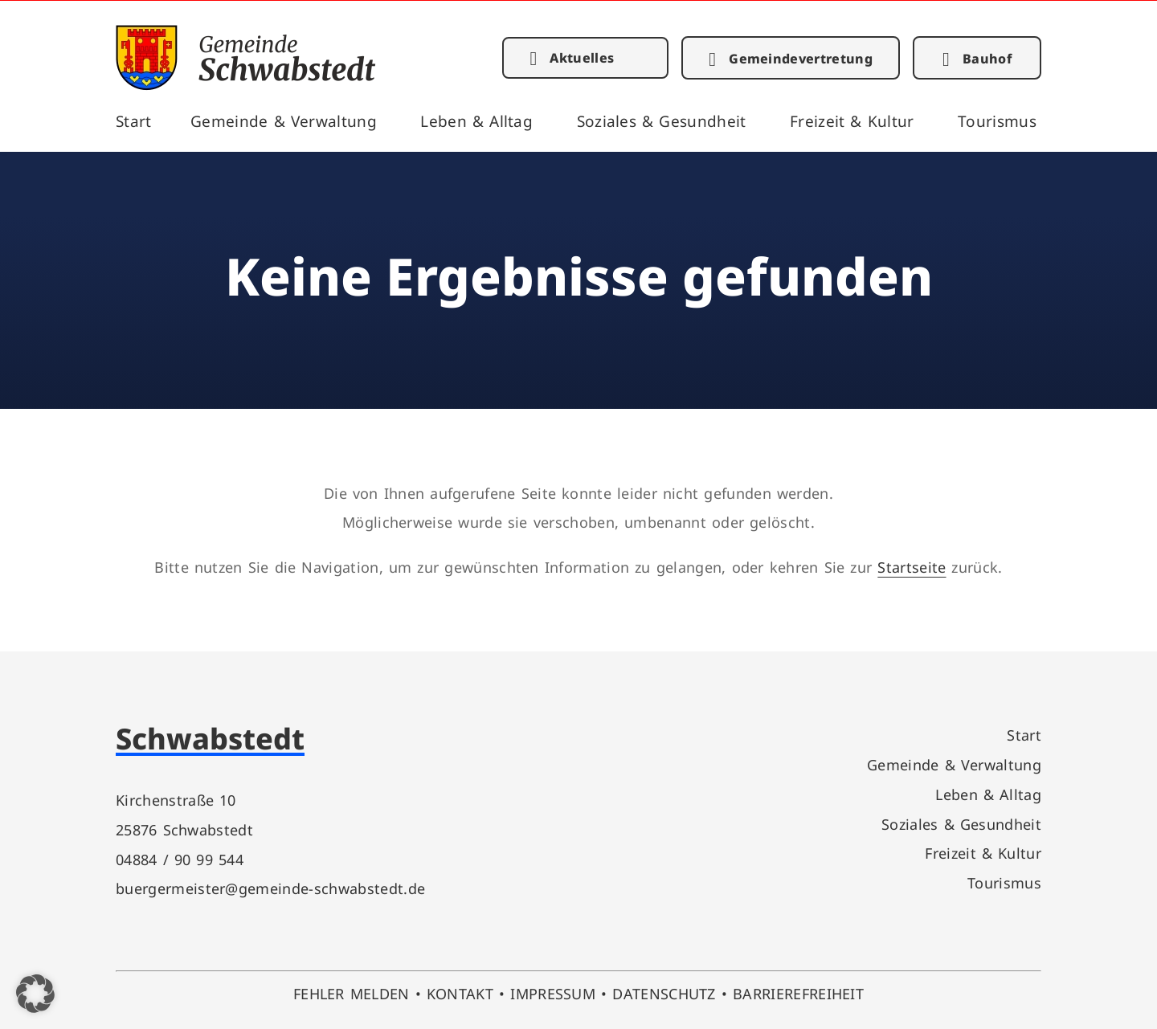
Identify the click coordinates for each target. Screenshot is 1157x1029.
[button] (35, 993)
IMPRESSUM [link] (552, 993)
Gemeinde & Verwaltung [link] (283, 121)
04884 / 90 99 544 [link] (179, 859)
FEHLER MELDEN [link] (351, 993)
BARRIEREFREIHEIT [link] (798, 993)
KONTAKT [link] (460, 993)
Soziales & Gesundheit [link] (661, 121)
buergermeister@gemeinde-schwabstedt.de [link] (270, 888)
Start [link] (134, 121)
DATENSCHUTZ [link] (664, 993)
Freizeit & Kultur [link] (852, 121)
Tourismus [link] (997, 121)
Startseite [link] (911, 567)
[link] (246, 85)
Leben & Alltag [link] (476, 121)
